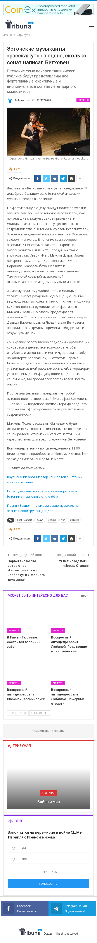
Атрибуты (83, 100)
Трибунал (48, 792)
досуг (40, 520)
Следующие (39, 713)
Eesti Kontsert (24, 520)
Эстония (74, 520)
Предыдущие (18, 713)
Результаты (48, 872)
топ (63, 520)
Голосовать (48, 884)
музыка (52, 520)
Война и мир (48, 801)
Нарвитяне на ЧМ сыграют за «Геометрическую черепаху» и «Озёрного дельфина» (26, 570)
